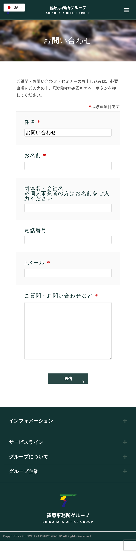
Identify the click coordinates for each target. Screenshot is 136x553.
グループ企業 (23, 483)
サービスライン (26, 454)
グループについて (28, 469)
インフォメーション (31, 433)
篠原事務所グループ (68, 9)
